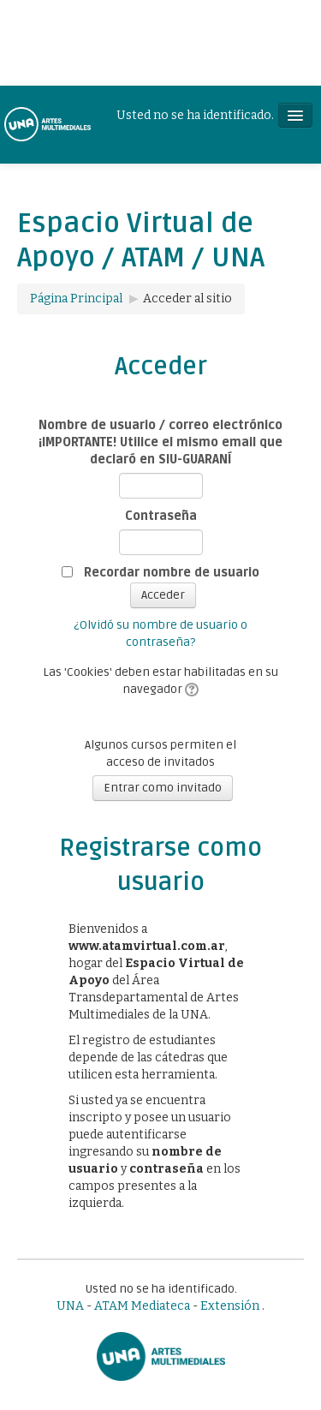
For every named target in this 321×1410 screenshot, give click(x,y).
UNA (70, 1306)
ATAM (111, 1306)
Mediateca (160, 1306)
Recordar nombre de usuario (171, 572)
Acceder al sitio (187, 298)
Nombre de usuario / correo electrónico (160, 425)
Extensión (229, 1306)
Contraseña (161, 516)
